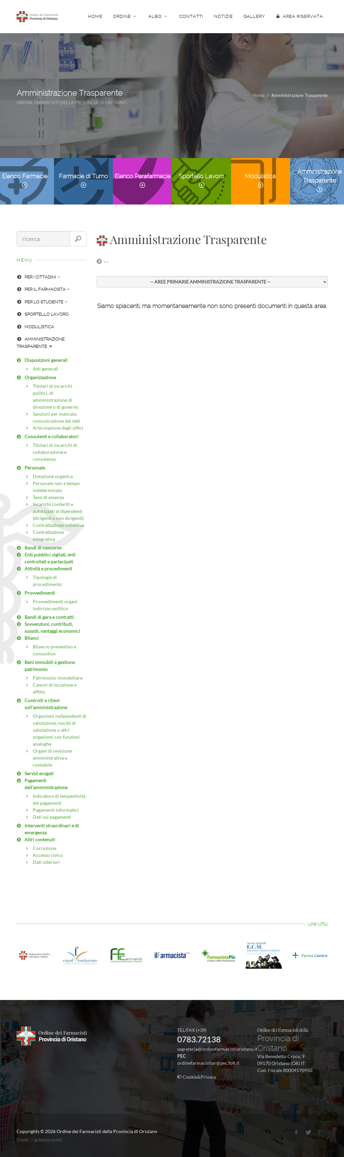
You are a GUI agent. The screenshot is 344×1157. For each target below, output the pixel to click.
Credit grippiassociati (39, 1139)
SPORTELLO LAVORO (43, 314)
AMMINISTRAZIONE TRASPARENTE (41, 343)
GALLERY (254, 16)
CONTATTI (191, 16)
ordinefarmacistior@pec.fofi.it (208, 1063)
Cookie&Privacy (196, 1077)
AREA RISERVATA (299, 16)
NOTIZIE (223, 16)
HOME (95, 16)
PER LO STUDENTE (42, 301)
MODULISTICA (35, 326)
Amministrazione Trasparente (319, 180)
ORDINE (125, 16)
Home (259, 95)
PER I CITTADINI (38, 277)
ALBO (158, 16)
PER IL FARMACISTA (43, 289)
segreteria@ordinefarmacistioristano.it (217, 1049)
